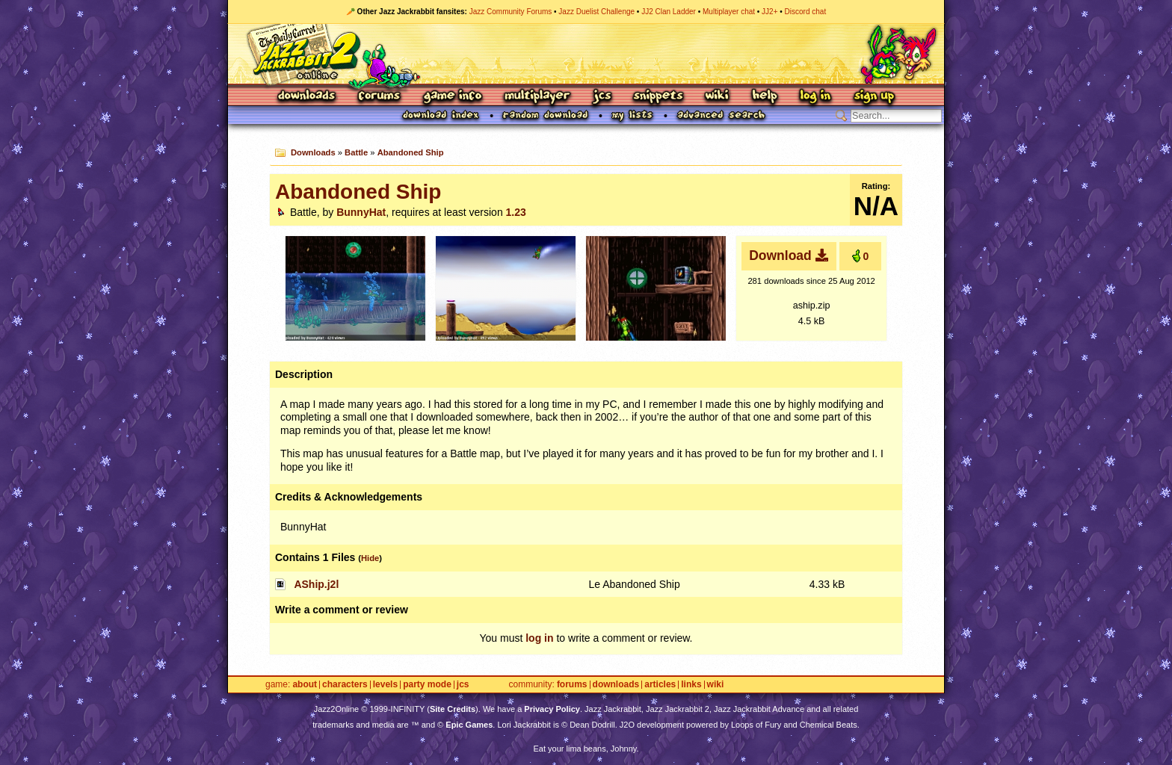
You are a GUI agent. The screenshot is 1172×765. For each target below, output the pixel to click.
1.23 (516, 212)
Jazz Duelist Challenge (596, 11)
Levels (385, 685)
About (304, 685)
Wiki (717, 96)
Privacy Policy (552, 708)
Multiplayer (537, 96)
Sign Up (873, 96)
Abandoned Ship (410, 152)
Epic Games (469, 724)
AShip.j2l (316, 584)
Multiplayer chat (729, 11)
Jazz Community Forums (510, 11)
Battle (356, 152)
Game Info (452, 96)
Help (764, 96)
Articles (660, 685)
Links (691, 685)
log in (539, 638)
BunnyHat (361, 212)
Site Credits (452, 708)
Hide (370, 558)
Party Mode (427, 685)
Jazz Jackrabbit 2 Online (585, 54)
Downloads (307, 96)
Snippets (658, 96)
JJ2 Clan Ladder (668, 11)
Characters (345, 685)
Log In (815, 96)
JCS (602, 96)
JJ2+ (769, 11)
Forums (379, 96)
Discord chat (806, 11)
